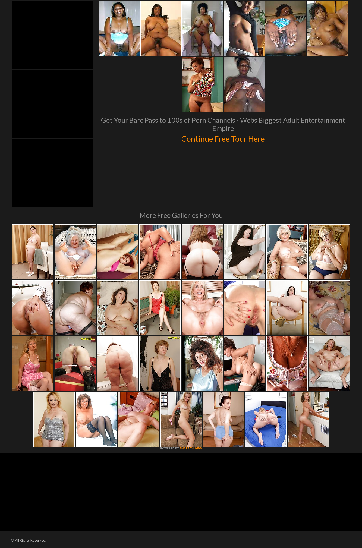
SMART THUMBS (191, 448)
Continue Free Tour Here (223, 138)
